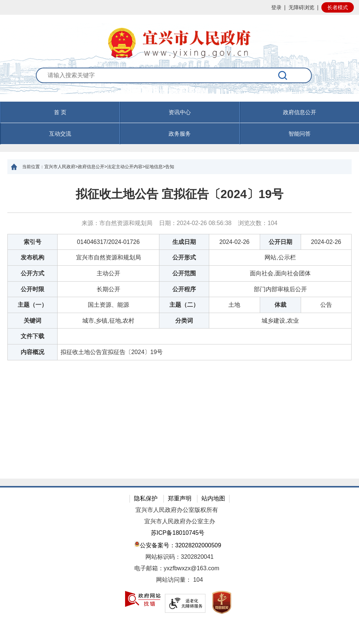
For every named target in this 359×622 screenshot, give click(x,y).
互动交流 (60, 133)
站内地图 (213, 498)
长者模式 (337, 7)
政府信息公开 (299, 112)
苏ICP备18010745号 (178, 533)
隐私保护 (146, 498)
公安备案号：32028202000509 (177, 544)
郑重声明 (179, 498)
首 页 (60, 112)
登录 (276, 7)
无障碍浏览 (301, 7)
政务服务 (180, 133)
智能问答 (300, 133)
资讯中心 (180, 112)
